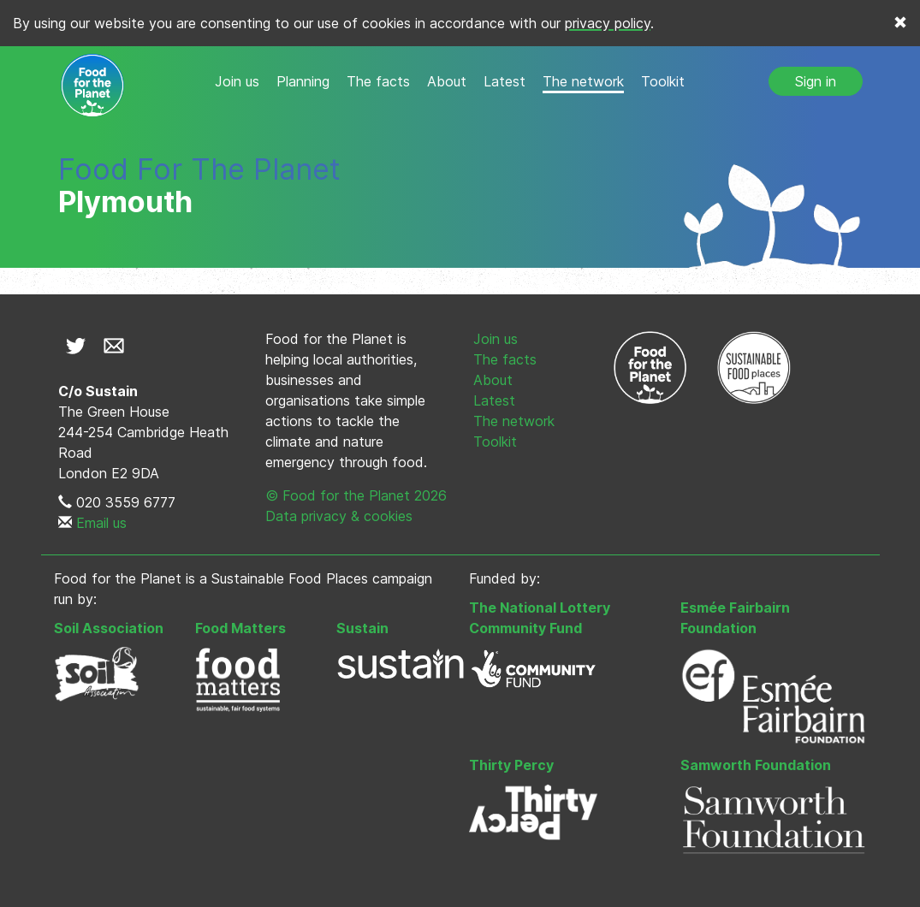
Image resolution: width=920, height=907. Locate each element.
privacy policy (607, 23)
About (446, 81)
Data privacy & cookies (339, 516)
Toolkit (663, 81)
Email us (101, 522)
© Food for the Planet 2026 (356, 495)
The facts (378, 81)
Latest (504, 81)
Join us (237, 81)
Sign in (815, 81)
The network (583, 81)
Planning (302, 81)
